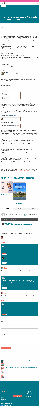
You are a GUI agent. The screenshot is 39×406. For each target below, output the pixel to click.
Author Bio (7, 208)
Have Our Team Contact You (19, 398)
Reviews (2, 396)
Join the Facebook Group (8, 405)
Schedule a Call (17, 396)
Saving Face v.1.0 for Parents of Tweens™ (23, 170)
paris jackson (24, 224)
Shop (2, 400)
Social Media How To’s (8, 223)
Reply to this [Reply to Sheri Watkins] (3, 242)
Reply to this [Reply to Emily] (4, 314)
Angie (5, 293)
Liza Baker (5, 268)
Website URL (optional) (5, 334)
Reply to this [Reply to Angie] (3, 300)
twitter (2, 225)
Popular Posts (32, 208)
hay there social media (9, 224)
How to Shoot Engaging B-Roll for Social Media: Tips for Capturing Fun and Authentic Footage (21, 367)
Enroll (2, 397)
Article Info (19, 208)
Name (2, 321)
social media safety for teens (31, 224)
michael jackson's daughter (17, 224)
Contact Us (2, 398)
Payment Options (3, 399)
